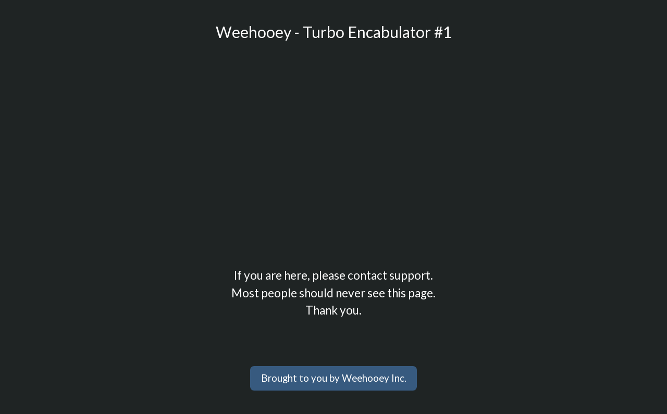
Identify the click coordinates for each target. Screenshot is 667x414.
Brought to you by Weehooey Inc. (333, 378)
